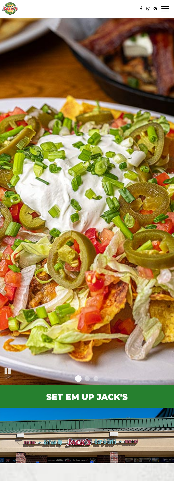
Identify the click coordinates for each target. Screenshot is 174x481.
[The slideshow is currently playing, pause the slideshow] (7, 371)
